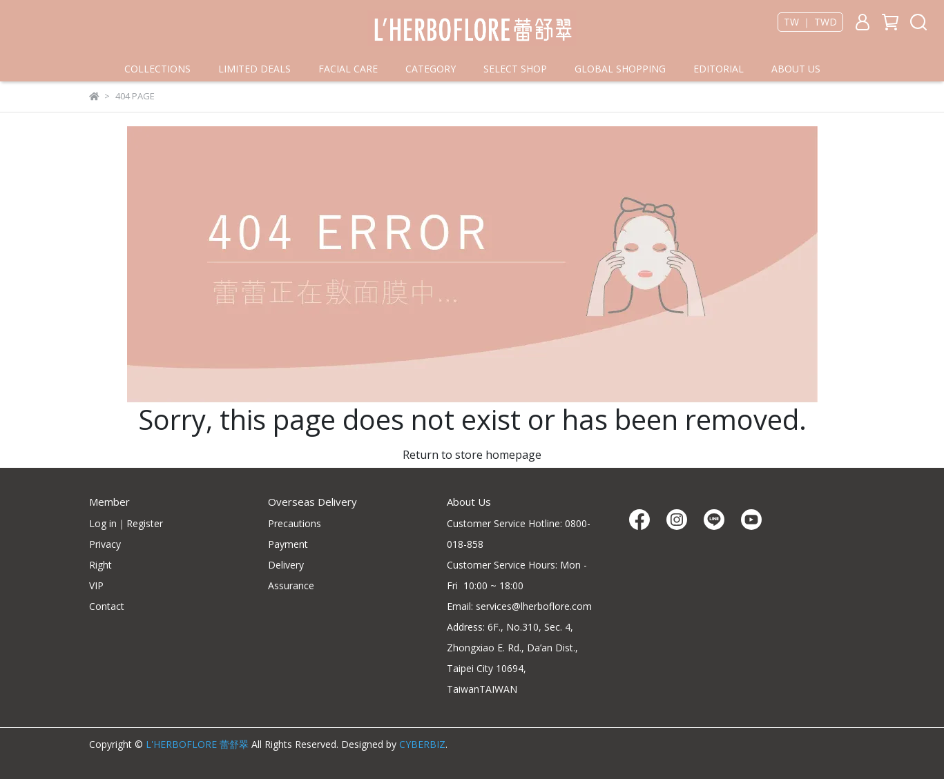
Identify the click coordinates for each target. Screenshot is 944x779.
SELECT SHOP (515, 68)
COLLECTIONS (157, 68)
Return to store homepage (472, 454)
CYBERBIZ (422, 744)
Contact (106, 606)
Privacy (105, 544)
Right (100, 564)
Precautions (294, 523)
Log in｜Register (126, 523)
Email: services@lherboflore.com (519, 606)
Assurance (291, 585)
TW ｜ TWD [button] (810, 22)
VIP (96, 585)
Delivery (286, 564)
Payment (288, 544)
